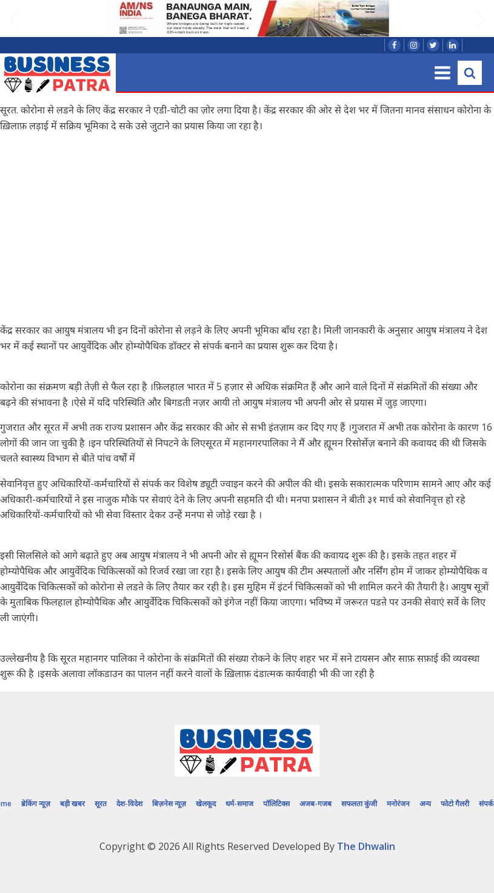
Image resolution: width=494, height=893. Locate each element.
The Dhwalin (366, 846)
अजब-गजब (315, 803)
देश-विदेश (129, 803)
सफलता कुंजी (359, 803)
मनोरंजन (398, 803)
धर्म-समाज (239, 803)
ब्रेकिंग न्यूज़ (35, 803)
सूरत (101, 803)
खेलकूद (206, 803)
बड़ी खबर (72, 803)
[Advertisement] (247, 228)
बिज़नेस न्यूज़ (169, 803)
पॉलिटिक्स (276, 803)
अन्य (425, 803)
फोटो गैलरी (455, 803)
